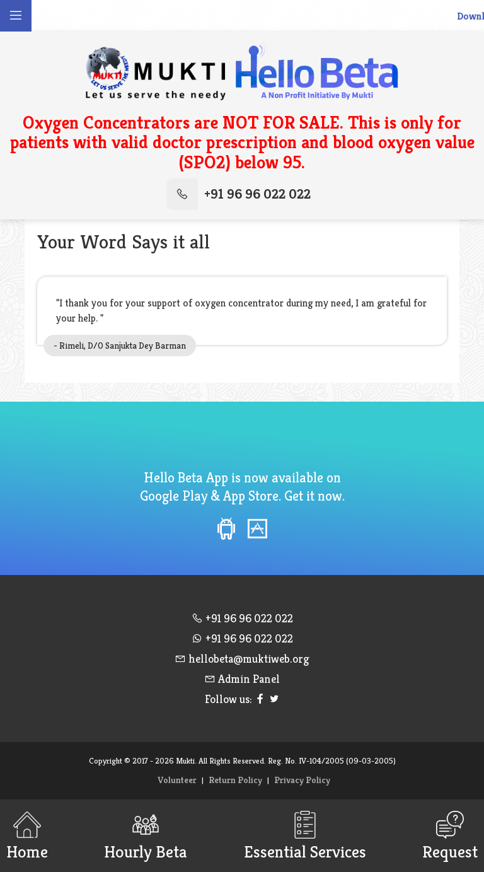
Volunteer (177, 780)
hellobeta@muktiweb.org (242, 658)
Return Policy (235, 780)
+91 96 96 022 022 (238, 194)
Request (450, 835)
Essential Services (305, 835)
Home (27, 835)
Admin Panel (242, 678)
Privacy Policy (302, 780)
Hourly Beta (145, 835)
